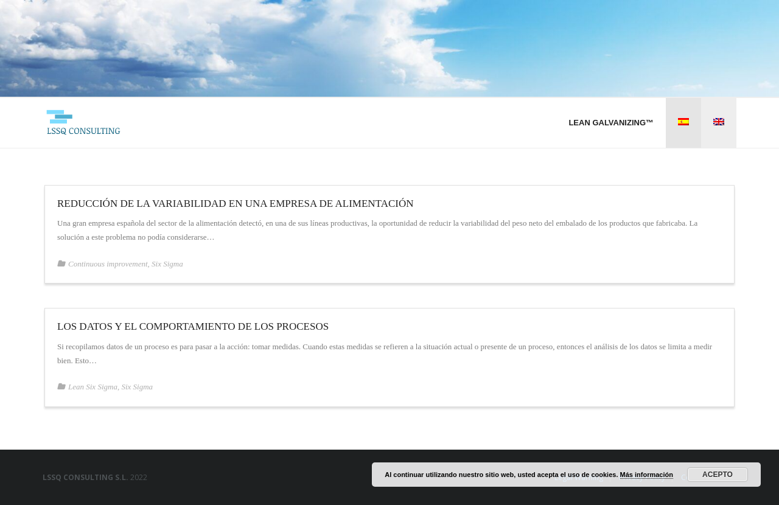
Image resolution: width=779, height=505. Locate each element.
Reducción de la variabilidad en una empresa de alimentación (235, 203)
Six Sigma (167, 263)
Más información (646, 474)
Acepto (717, 474)
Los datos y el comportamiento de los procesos (193, 326)
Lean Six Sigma (92, 386)
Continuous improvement (108, 263)
